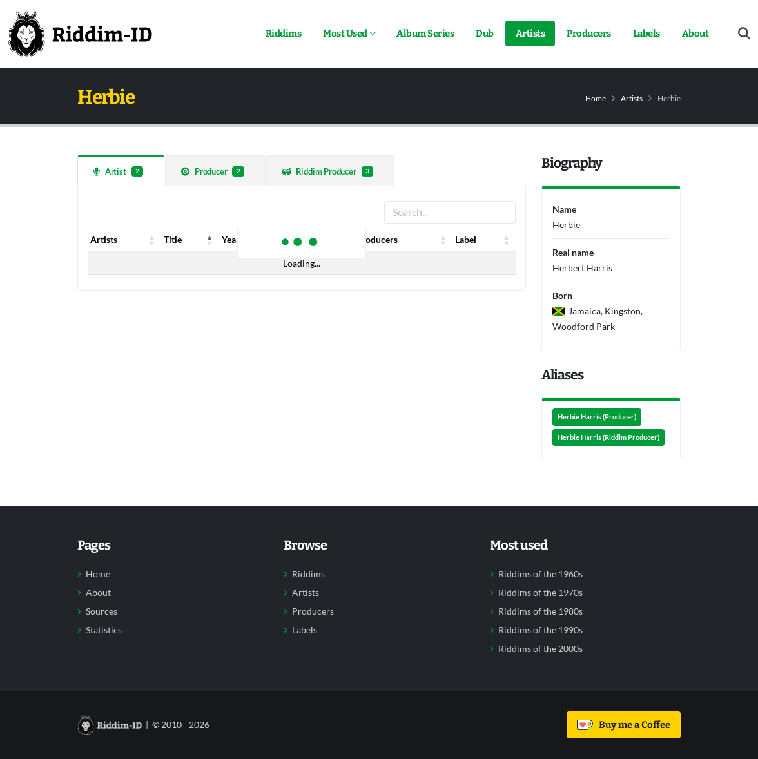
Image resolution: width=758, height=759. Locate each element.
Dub (485, 33)
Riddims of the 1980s (540, 611)
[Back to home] (80, 33)
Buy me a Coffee (623, 725)
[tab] (120, 170)
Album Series (425, 33)
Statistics (104, 630)
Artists (530, 33)
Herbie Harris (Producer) (597, 417)
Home (595, 98)
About (695, 33)
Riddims (284, 33)
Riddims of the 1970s (540, 593)
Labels (646, 33)
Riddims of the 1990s (540, 630)
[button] (152, 239)
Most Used (345, 33)
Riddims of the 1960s (540, 574)
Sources (101, 611)
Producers (589, 33)
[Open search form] (744, 34)
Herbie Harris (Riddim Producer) (608, 437)
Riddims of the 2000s (540, 649)
